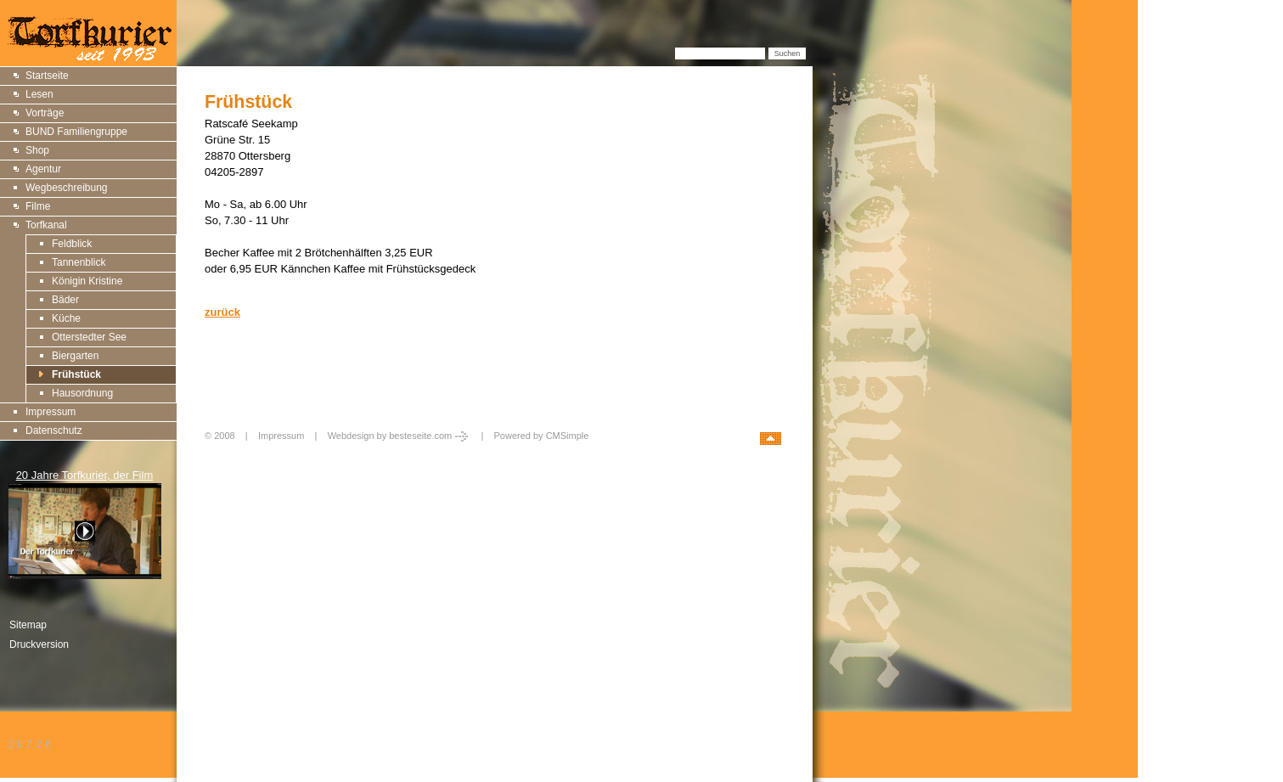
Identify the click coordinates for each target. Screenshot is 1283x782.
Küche (66, 318)
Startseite (47, 76)
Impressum (50, 412)
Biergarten (75, 356)
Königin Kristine (87, 281)
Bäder (65, 300)
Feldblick (72, 244)
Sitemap (28, 625)
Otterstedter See (89, 337)
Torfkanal (46, 225)
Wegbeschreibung (66, 188)
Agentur (43, 169)
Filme (37, 206)
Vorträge (44, 113)
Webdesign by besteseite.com (399, 435)
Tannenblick (78, 262)
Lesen (39, 94)
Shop (37, 150)
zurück (222, 312)
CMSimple (567, 435)
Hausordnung (82, 393)
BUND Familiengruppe (76, 132)
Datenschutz (53, 430)
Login (218, 453)
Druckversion (39, 644)
